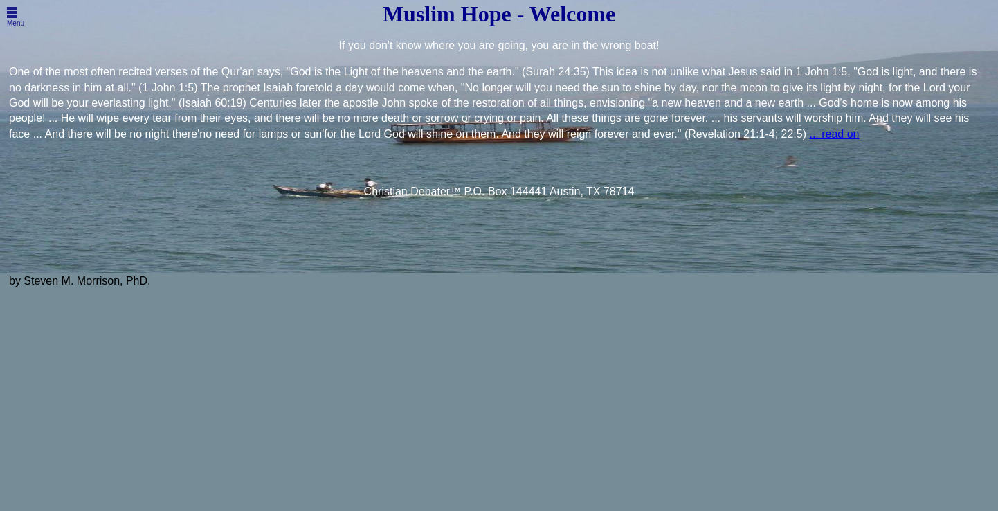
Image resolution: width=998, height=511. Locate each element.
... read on (834, 134)
